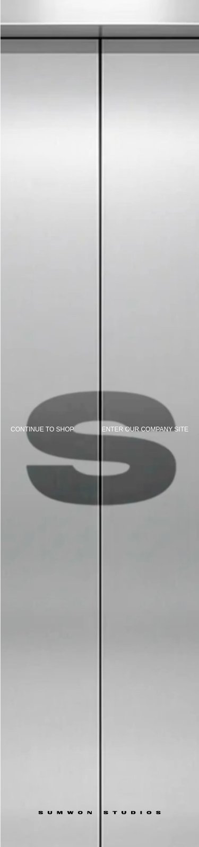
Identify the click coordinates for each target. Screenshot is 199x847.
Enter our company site (144, 429)
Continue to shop (42, 429)
